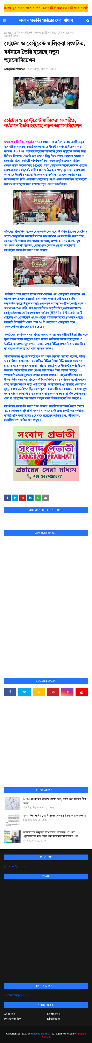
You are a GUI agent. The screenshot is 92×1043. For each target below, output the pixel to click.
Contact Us (54, 1014)
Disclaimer (53, 1019)
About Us (9, 1014)
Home (7, 33)
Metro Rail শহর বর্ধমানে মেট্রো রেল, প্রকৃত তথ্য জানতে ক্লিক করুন (54, 801)
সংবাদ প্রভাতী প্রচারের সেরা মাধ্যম (46, 21)
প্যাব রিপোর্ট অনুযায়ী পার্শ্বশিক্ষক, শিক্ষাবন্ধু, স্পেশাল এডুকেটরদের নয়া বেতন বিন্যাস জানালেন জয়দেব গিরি (50, 834)
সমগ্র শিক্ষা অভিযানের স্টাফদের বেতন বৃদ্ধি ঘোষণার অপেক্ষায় (54, 815)
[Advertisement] (35, 602)
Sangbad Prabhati (15, 69)
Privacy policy (12, 1019)
